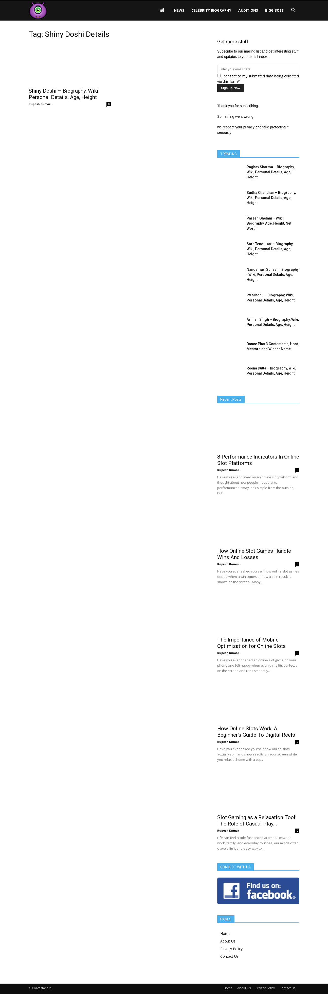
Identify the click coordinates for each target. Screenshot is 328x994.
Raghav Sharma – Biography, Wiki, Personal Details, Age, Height (271, 172)
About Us (227, 941)
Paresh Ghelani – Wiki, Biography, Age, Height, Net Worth (269, 223)
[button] (293, 10)
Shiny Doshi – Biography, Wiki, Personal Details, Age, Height (64, 94)
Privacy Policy (231, 948)
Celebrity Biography (211, 10)
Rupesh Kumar (39, 104)
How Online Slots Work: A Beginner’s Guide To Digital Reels (256, 732)
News (179, 10)
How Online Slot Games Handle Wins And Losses (254, 554)
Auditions (248, 10)
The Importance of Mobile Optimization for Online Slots (251, 643)
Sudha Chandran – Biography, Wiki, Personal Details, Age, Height (271, 198)
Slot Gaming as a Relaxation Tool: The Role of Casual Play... (256, 820)
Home (225, 933)
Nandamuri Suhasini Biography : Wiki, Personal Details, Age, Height (273, 274)
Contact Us (229, 956)
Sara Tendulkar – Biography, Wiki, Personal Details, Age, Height (270, 249)
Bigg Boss (274, 10)
